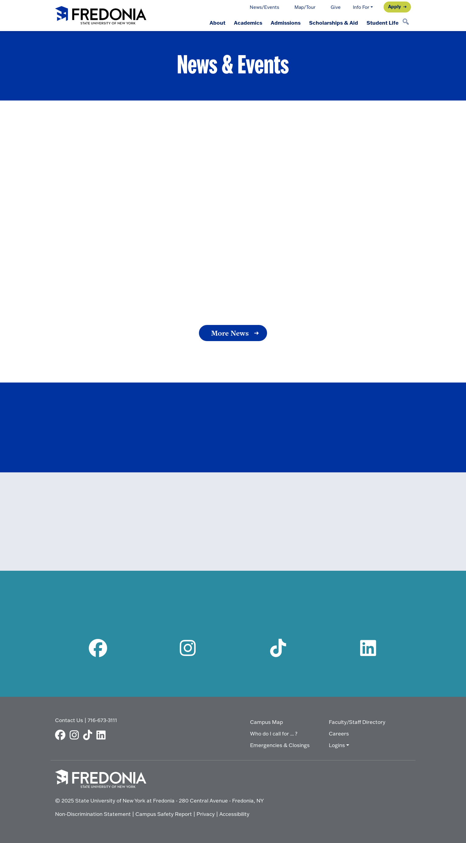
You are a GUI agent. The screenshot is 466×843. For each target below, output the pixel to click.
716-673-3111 (102, 720)
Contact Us (69, 720)
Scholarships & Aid (333, 22)
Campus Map (266, 722)
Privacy (205, 814)
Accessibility (234, 814)
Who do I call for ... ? (273, 733)
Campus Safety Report (163, 814)
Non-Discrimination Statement (93, 814)
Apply (394, 6)
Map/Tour (304, 7)
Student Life (382, 22)
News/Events (264, 7)
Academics (248, 22)
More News (230, 333)
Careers (339, 733)
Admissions (286, 22)
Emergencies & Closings (280, 745)
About (217, 22)
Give (336, 7)
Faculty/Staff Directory (357, 722)
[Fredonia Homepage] (100, 15)
